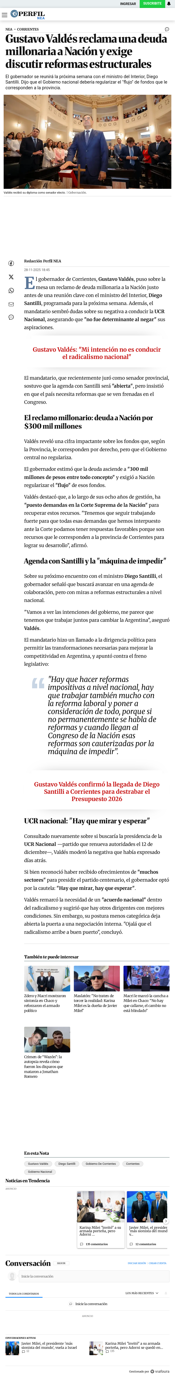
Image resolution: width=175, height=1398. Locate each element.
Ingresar (128, 4)
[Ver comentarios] (166, 30)
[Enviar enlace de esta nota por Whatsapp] (11, 291)
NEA (8, 29)
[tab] (24, 1293)
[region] (87, 1318)
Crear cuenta (157, 1263)
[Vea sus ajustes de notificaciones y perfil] (168, 3)
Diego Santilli (67, 1163)
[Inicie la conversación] (92, 1276)
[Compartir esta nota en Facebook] (11, 263)
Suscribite (152, 3)
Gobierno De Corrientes (101, 1163)
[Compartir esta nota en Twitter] (11, 277)
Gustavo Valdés (38, 1163)
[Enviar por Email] (11, 304)
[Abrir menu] (4, 15)
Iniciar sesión (137, 1263)
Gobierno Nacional (40, 1171)
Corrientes (133, 1163)
